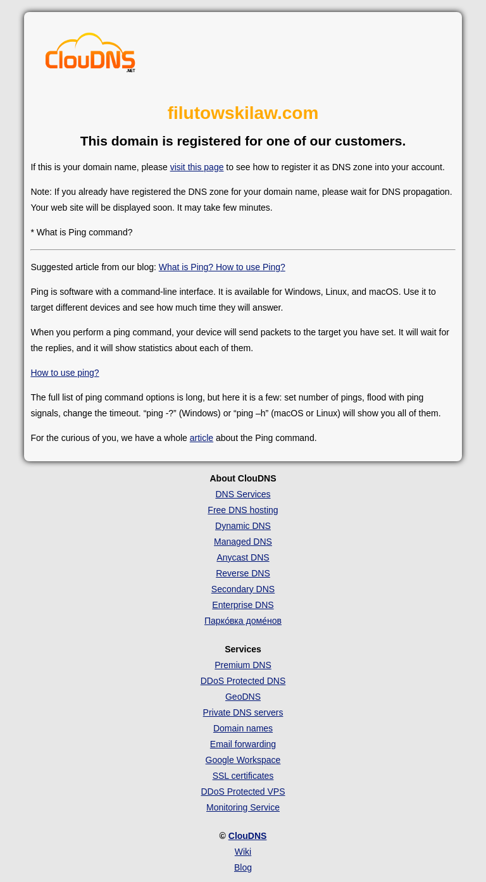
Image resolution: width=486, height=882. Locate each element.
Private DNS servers (243, 712)
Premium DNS (243, 665)
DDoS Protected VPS (243, 791)
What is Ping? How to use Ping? (222, 267)
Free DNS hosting (243, 510)
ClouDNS (247, 836)
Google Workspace (243, 760)
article (201, 438)
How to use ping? (64, 373)
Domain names (243, 728)
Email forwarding (243, 744)
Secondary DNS (243, 589)
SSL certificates (243, 776)
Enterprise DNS (242, 605)
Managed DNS (243, 542)
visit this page (197, 167)
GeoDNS (243, 697)
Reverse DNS (243, 573)
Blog (243, 867)
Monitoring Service (243, 807)
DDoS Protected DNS (243, 681)
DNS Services (242, 494)
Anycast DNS (242, 557)
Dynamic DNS (243, 526)
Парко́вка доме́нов (243, 621)
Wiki (243, 852)
